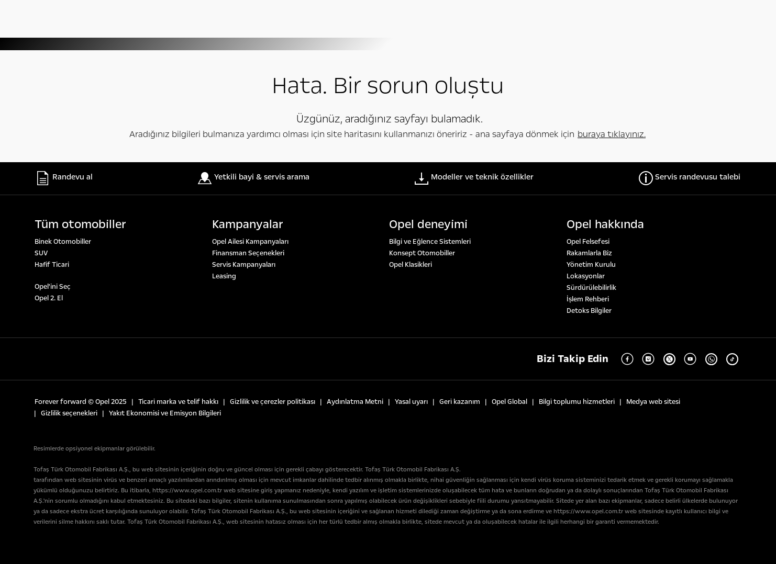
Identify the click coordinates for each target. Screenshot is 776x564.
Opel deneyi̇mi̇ (428, 224)
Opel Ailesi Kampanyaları (250, 241)
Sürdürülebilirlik (591, 287)
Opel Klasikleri (410, 264)
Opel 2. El (49, 298)
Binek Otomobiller (63, 241)
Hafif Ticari (52, 264)
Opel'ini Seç (53, 286)
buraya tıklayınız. (612, 134)
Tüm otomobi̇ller (80, 224)
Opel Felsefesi (588, 241)
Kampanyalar (247, 224)
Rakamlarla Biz (589, 253)
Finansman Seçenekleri (248, 253)
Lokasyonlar (586, 276)
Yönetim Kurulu (591, 264)
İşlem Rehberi (588, 299)
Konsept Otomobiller (422, 253)
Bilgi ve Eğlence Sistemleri (430, 241)
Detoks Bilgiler (589, 310)
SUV (41, 253)
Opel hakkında (605, 224)
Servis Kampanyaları (243, 264)
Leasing (224, 276)
